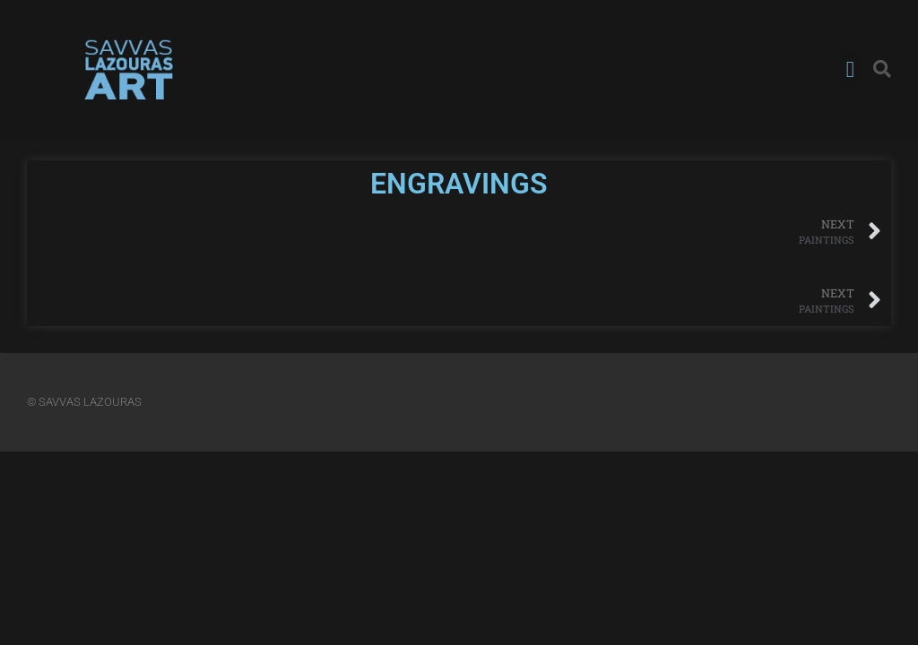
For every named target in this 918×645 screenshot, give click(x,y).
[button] (850, 70)
